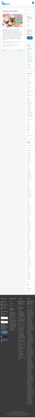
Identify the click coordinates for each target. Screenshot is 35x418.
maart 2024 (29, 337)
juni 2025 (28, 168)
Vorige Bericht (3, 51)
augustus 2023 (29, 344)
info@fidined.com (22, 306)
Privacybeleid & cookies (8, 414)
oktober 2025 (29, 162)
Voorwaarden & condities (23, 415)
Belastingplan (29, 85)
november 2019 (29, 392)
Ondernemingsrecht (30, 113)
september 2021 (29, 233)
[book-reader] (4, 307)
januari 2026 (29, 158)
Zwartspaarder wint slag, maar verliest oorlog (30, 50)
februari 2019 (29, 277)
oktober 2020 (29, 380)
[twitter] (3, 342)
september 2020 (29, 250)
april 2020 (28, 257)
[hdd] (3, 311)
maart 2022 (28, 224)
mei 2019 (28, 273)
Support (28, 132)
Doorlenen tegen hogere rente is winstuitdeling (29, 54)
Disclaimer (20, 414)
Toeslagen (28, 133)
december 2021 (29, 228)
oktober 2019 (29, 266)
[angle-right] (11, 304)
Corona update (29, 91)
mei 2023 (28, 204)
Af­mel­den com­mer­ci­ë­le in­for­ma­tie (13, 415)
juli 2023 (28, 201)
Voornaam (28, 21)
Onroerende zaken (29, 116)
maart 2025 (28, 172)
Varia (27, 135)
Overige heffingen (29, 120)
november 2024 (29, 178)
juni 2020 (28, 254)
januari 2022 (29, 227)
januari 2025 (29, 175)
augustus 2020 (29, 382)
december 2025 (29, 159)
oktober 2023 (29, 197)
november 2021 (29, 230)
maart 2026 (28, 155)
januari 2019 (29, 279)
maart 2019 (28, 276)
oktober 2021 (29, 231)
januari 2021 (29, 244)
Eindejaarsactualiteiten (21, 325)
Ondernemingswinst (30, 115)
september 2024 (29, 181)
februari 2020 (29, 260)
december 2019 (29, 263)
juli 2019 (28, 270)
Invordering (20, 335)
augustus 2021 (29, 234)
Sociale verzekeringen (6, 13)
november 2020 (29, 247)
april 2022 (28, 361)
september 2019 (29, 267)
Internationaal (29, 106)
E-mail (28, 25)
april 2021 (28, 240)
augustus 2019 (29, 269)
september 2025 (29, 318)
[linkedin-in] (1, 343)
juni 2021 (28, 237)
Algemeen (28, 81)
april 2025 (28, 171)
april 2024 (28, 188)
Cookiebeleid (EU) (15, 414)
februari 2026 (29, 156)
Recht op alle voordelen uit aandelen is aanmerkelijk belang (13, 330)
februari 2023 (29, 208)
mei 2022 (28, 221)
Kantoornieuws (29, 109)
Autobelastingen (29, 84)
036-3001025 (21, 305)
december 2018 (29, 280)
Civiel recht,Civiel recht (21, 319)
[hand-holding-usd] (3, 309)
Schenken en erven (29, 125)
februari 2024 (29, 191)
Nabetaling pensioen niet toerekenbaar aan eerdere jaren (13, 323)
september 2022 (29, 215)
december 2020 (29, 246)
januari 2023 (29, 210)
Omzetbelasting (29, 112)
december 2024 (29, 327)
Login (27, 289)
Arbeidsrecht (29, 82)
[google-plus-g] (5, 342)
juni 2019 (28, 397)
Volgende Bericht (21, 51)
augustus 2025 (29, 165)
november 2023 (29, 195)
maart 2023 (28, 207)
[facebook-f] (1, 342)
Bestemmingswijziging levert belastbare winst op (30, 63)
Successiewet (29, 130)
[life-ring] (4, 304)
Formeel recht (29, 102)
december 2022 (29, 211)
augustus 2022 (29, 217)
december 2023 (29, 194)
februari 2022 (29, 363)
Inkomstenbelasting (30, 105)
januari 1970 (29, 282)
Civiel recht (20, 318)
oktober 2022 (29, 214)
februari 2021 (29, 243)
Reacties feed (29, 292)
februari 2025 (29, 325)
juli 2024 (28, 184)
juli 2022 (28, 218)
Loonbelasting (20, 337)
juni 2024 (28, 185)
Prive (27, 123)
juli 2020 (28, 253)
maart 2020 (28, 259)
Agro (27, 79)
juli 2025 (28, 166)
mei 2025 (28, 169)
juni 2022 (28, 220)
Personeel (28, 122)
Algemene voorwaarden (26, 414)
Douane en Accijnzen (21, 323)
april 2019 (28, 399)
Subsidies (28, 129)
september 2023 (29, 198)
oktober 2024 (29, 179)
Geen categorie (29, 103)
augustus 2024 (29, 182)
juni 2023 (28, 346)
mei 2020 (28, 256)
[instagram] (7, 342)
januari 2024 (29, 192)
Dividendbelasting (29, 92)
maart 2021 (28, 241)
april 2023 (28, 205)
